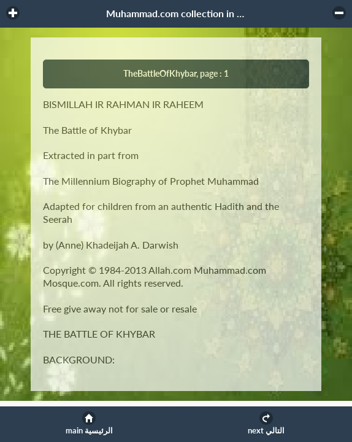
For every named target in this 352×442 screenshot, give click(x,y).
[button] (13, 13)
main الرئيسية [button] (89, 430)
